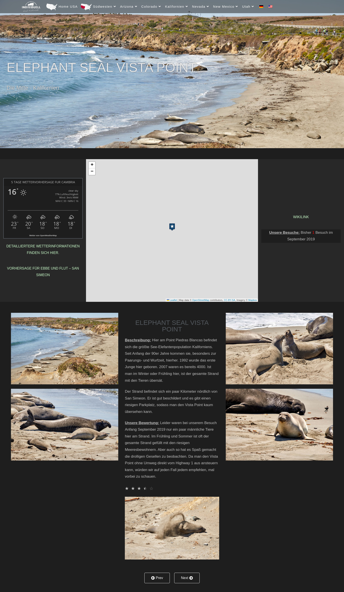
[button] (172, 225)
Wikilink (301, 217)
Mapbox (252, 300)
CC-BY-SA (229, 300)
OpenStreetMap (200, 300)
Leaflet (172, 300)
